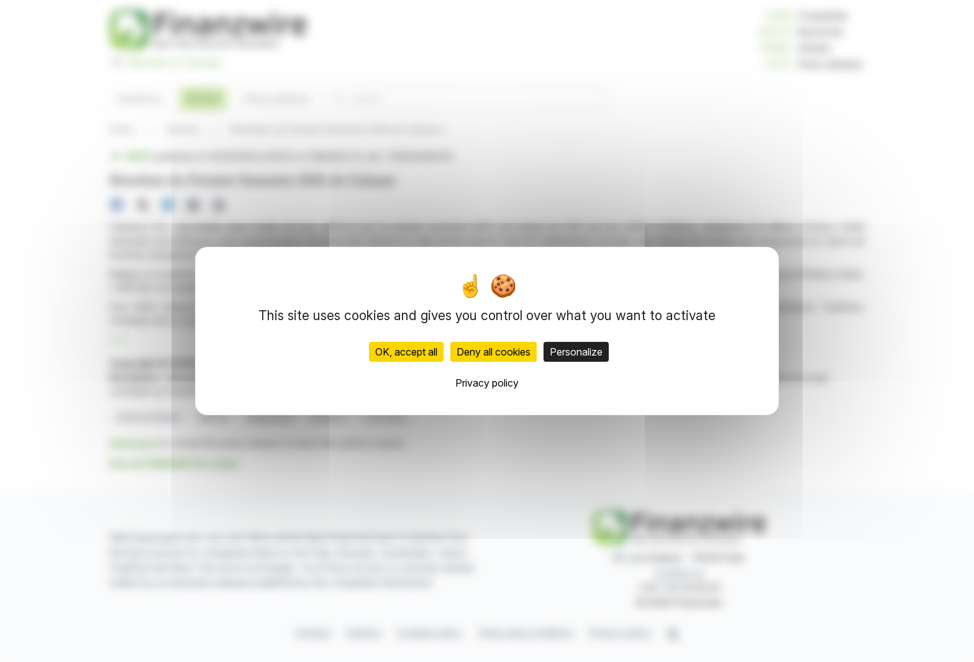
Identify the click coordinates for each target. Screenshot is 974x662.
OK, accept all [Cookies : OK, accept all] (406, 352)
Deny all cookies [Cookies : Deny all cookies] (493, 352)
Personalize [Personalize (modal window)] (576, 352)
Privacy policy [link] (487, 383)
